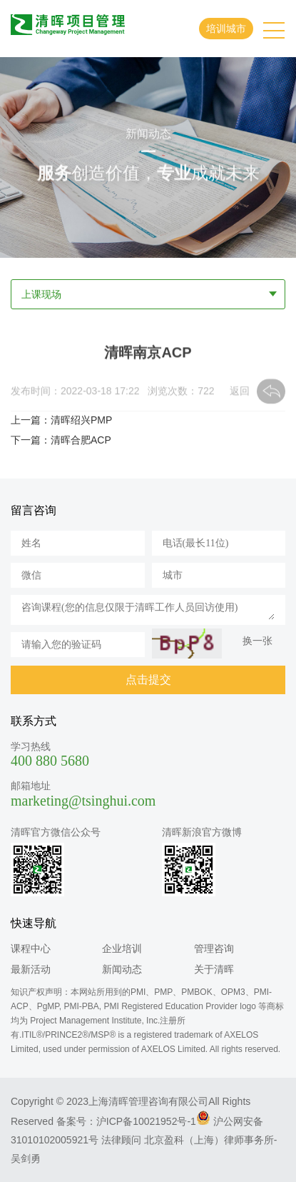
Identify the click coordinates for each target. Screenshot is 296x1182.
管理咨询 (214, 948)
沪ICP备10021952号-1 (146, 1121)
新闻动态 (122, 969)
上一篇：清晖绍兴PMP (61, 420)
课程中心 (31, 948)
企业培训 (122, 948)
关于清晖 (214, 969)
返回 (240, 392)
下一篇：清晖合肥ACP (61, 440)
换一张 (257, 640)
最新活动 (31, 969)
